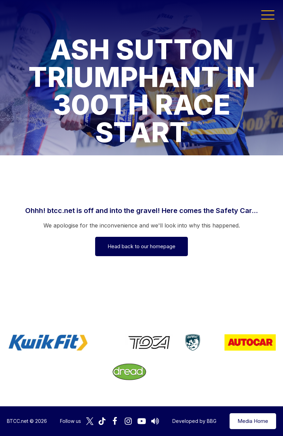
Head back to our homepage (141, 246)
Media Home (252, 421)
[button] (268, 14)
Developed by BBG (194, 421)
